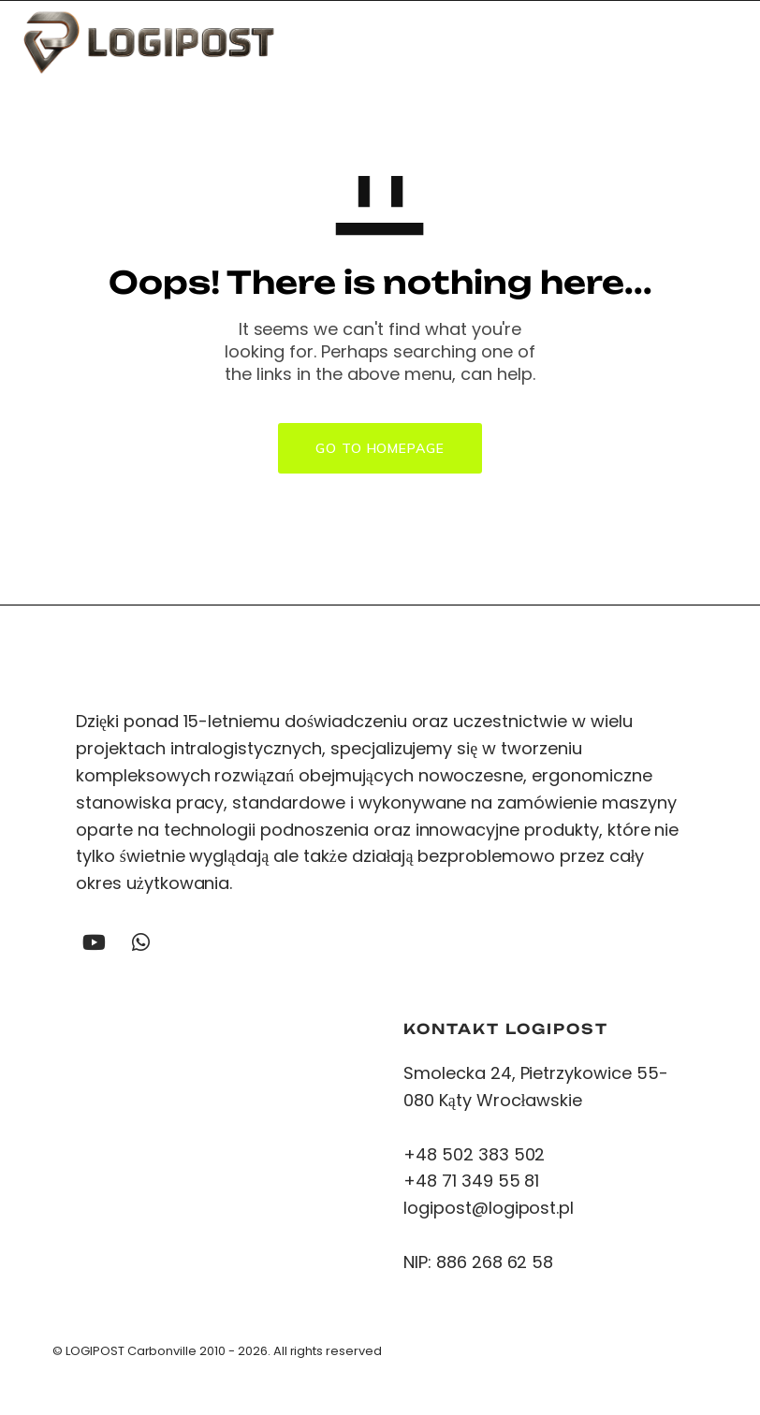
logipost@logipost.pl (490, 1211)
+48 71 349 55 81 (471, 1184)
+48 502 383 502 (474, 1157)
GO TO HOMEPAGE (380, 448)
